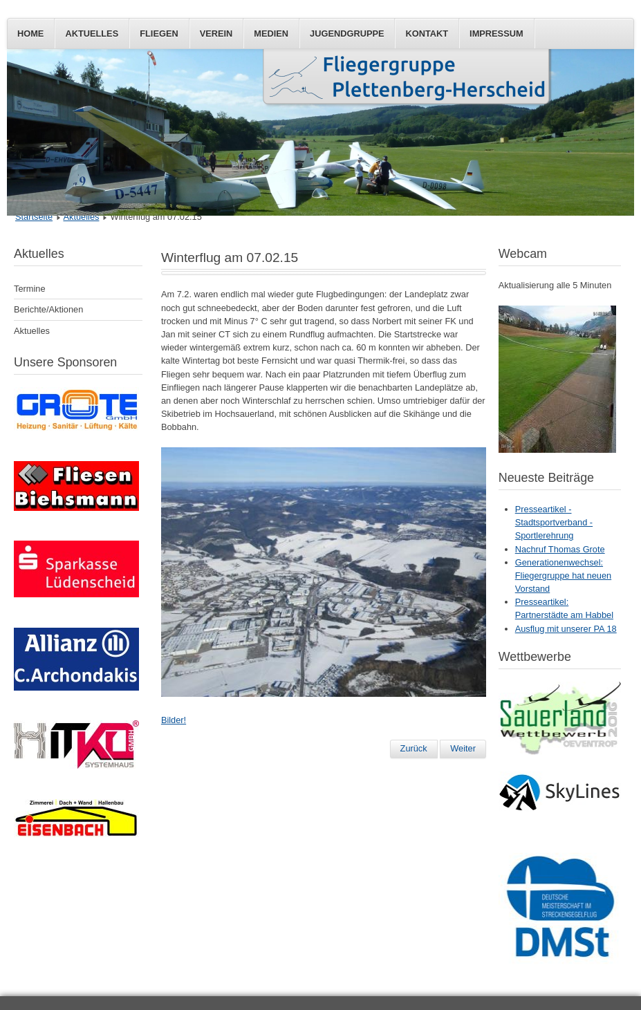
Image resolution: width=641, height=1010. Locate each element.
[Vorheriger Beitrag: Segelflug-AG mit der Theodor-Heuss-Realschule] (414, 749)
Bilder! (173, 720)
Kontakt (426, 33)
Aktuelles (91, 33)
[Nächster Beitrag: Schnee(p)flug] (463, 749)
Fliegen (159, 33)
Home (30, 33)
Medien (271, 33)
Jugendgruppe (347, 33)
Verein (216, 33)
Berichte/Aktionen (48, 309)
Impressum (496, 33)
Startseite (34, 217)
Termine (30, 288)
